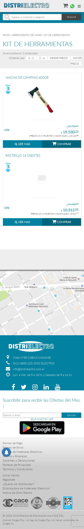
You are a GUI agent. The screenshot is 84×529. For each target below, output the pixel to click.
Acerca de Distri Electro (17, 492)
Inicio (6, 35)
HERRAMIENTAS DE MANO (27, 35)
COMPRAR (61, 143)
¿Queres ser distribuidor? (18, 484)
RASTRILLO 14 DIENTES (23, 155)
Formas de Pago (13, 443)
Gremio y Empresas (15, 456)
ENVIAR (71, 415)
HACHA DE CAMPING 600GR (27, 77)
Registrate (9, 479)
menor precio (59, 58)
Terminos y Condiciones (18, 469)
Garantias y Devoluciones (19, 460)
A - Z (31, 58)
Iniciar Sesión (11, 475)
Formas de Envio (13, 447)
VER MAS (22, 144)
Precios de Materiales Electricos (23, 451)
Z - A (42, 58)
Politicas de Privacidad (17, 464)
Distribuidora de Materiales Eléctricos (26, 488)
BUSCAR (71, 17)
